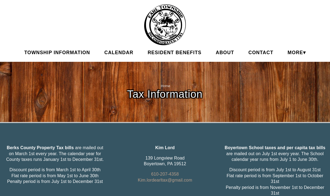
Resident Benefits (175, 52)
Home (165, 86)
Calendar (118, 52)
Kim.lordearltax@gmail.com (165, 180)
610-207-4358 (165, 174)
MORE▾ (297, 52)
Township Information (57, 52)
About (225, 52)
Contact (260, 52)
